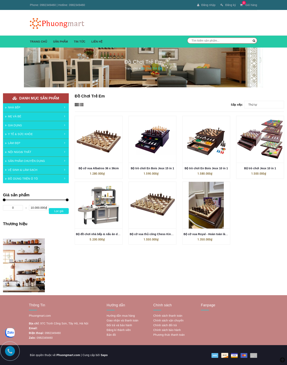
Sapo (104, 355)
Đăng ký (228, 5)
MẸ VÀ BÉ (13, 116)
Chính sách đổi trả (165, 325)
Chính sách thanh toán (167, 315)
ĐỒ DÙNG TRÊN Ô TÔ (21, 178)
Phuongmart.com (68, 355)
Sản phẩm (60, 41)
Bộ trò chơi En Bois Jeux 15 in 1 (152, 168)
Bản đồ (111, 334)
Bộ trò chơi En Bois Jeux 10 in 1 (206, 168)
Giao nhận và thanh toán (122, 320)
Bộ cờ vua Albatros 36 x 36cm (99, 168)
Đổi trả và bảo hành (119, 325)
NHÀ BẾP (12, 107)
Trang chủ (38, 41)
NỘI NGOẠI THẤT (18, 152)
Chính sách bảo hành (167, 330)
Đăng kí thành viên (119, 330)
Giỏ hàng (248, 5)
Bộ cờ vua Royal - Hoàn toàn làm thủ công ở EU (216, 234)
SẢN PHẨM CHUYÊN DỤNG (25, 161)
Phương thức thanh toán (169, 334)
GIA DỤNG (13, 125)
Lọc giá (58, 211)
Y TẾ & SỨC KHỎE (19, 134)
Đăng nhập (206, 5)
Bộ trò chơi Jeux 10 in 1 (260, 168)
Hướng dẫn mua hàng (121, 315)
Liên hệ (96, 41)
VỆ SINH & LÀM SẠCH (21, 169)
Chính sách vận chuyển (168, 320)
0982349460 (48, 5)
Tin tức (80, 41)
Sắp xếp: (237, 104)
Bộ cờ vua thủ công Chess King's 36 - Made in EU (163, 234)
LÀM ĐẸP (12, 143)
